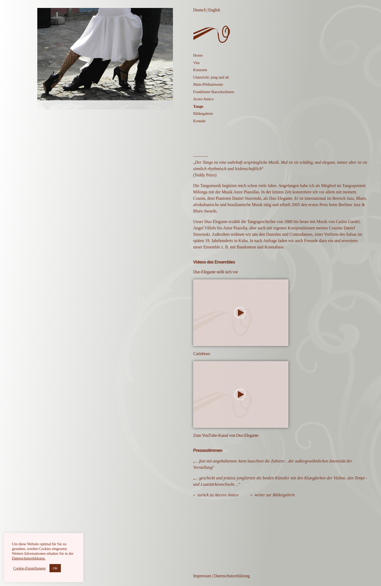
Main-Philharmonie (208, 84)
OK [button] (55, 568)
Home (198, 55)
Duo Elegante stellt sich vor (215, 271)
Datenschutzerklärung (232, 576)
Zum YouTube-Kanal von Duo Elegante (225, 435)
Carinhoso (201, 353)
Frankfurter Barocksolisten (213, 92)
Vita (196, 63)
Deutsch (199, 10)
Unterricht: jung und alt (211, 77)
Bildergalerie (203, 113)
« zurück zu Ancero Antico (216, 495)
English (214, 10)
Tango (198, 106)
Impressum (202, 576)
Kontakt (199, 121)
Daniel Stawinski (246, 198)
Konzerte (200, 70)
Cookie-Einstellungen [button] (29, 568)
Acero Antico (203, 99)
